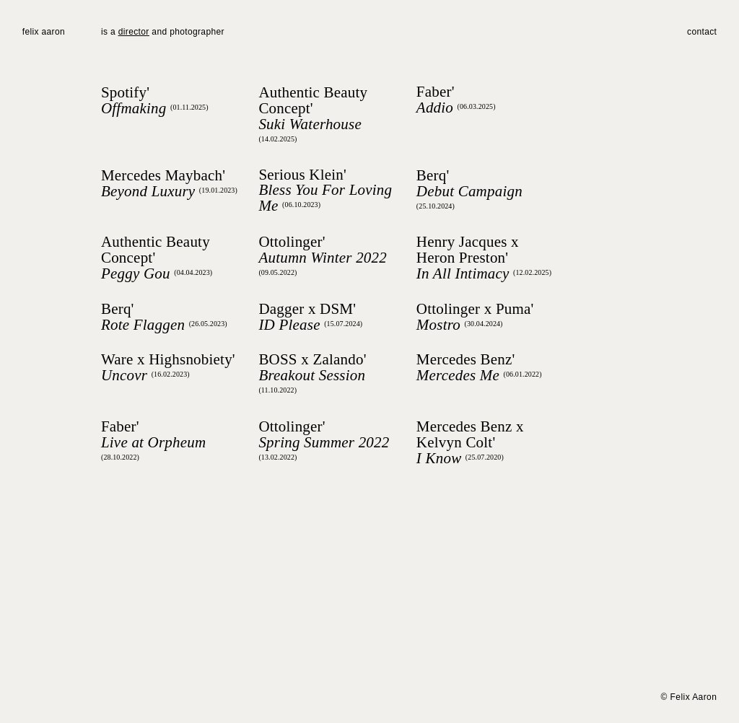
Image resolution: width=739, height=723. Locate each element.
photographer (195, 32)
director (133, 32)
